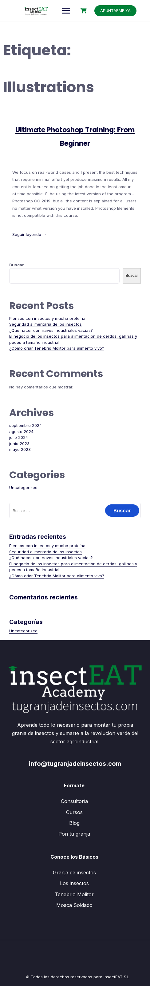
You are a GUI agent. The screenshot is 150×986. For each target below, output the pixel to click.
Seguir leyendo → (29, 234)
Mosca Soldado (74, 905)
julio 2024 (18, 437)
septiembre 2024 (25, 425)
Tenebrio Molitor (74, 894)
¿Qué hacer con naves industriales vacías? (51, 330)
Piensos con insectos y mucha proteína (47, 318)
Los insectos (74, 883)
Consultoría (74, 801)
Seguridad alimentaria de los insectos (45, 324)
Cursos (74, 812)
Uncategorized (23, 487)
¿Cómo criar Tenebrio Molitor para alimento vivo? (56, 348)
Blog (74, 823)
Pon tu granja (74, 834)
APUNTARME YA (115, 10)
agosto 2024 (21, 431)
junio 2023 (19, 443)
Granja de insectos (74, 872)
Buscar (16, 264)
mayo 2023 (20, 449)
